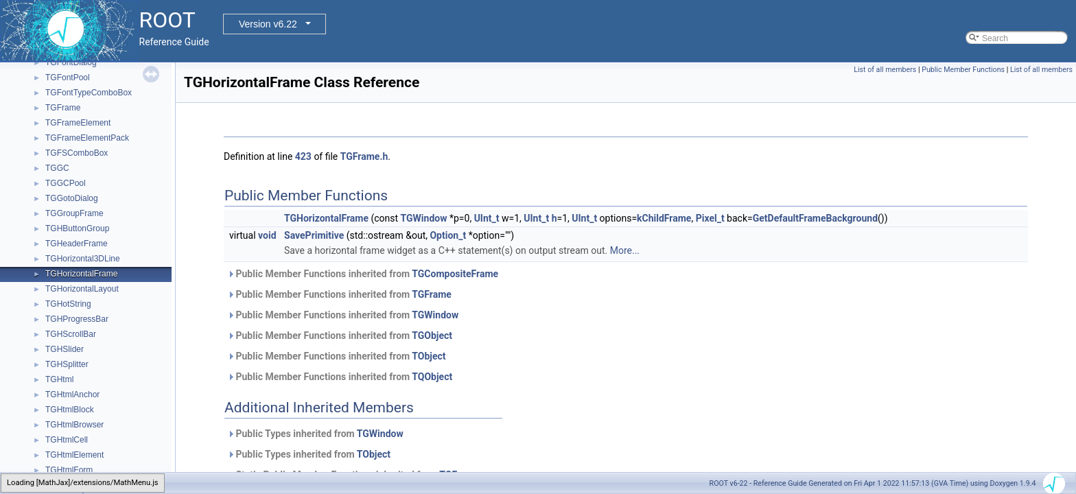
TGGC (57, 168)
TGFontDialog (71, 62)
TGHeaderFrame (76, 243)
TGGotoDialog (71, 198)
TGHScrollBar (70, 334)
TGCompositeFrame (455, 273)
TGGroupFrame (74, 213)
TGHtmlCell (66, 440)
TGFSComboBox (76, 153)
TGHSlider (64, 349)
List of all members (885, 69)
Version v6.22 (268, 24)
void (267, 235)
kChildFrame (664, 218)
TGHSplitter (67, 364)
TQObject (432, 376)
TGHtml (59, 379)
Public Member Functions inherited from (362, 273)
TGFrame (62, 108)
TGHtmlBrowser (74, 425)
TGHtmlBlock (69, 409)
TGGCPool (65, 183)
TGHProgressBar (76, 319)
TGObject (432, 335)
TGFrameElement (77, 123)
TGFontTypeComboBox (88, 92)
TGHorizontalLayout (82, 289)
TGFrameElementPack (87, 138)
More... (625, 250)
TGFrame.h (364, 156)
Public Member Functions (963, 69)
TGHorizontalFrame (81, 274)
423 (303, 156)
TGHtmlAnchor (72, 394)
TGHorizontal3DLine (82, 258)
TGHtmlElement (74, 455)
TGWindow (424, 218)
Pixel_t (710, 218)
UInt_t (487, 218)
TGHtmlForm (69, 470)
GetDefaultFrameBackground (815, 218)
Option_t (448, 235)
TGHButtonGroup (77, 228)
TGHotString (68, 304)
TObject (428, 356)
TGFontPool (67, 77)
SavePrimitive (314, 235)
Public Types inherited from (315, 433)
